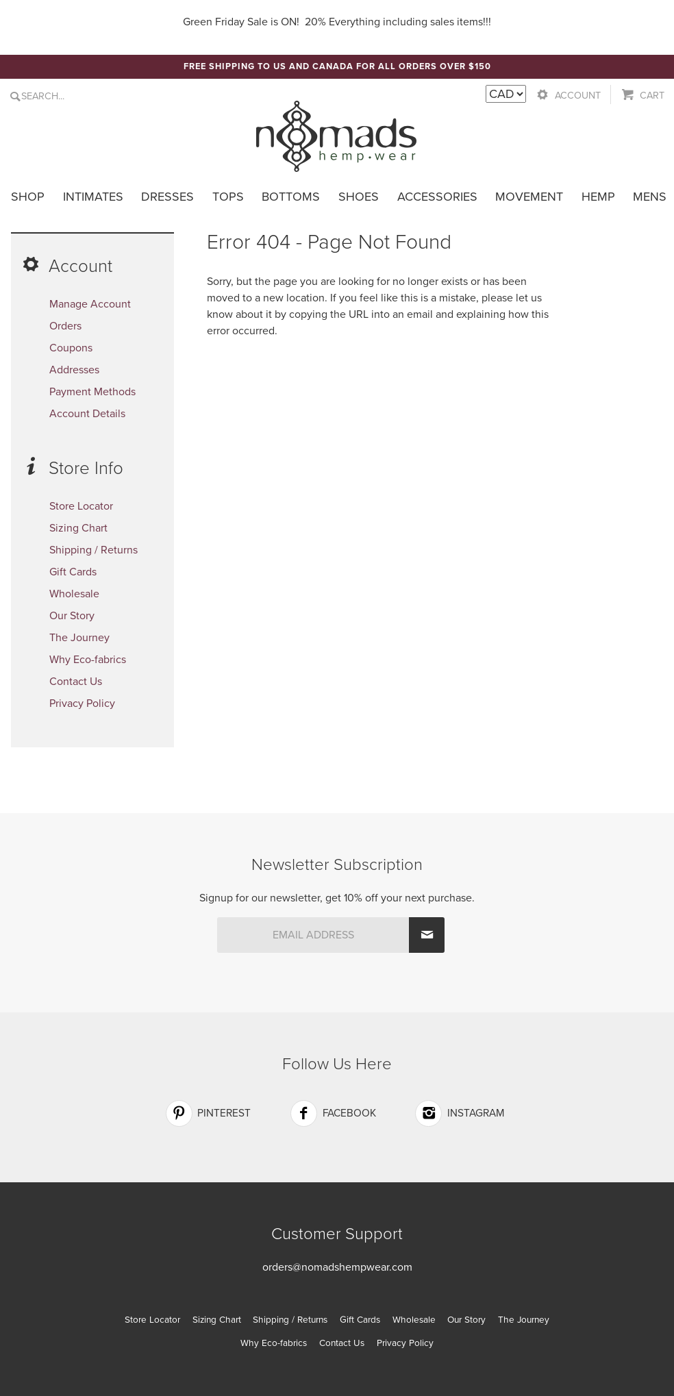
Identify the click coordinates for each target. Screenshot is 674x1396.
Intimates (93, 196)
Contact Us (75, 681)
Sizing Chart (78, 528)
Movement (529, 196)
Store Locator (81, 506)
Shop (28, 196)
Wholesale (74, 594)
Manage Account (90, 304)
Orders (65, 326)
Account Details (87, 414)
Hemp (598, 196)
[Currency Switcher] (506, 94)
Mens (649, 196)
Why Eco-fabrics (87, 659)
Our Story (72, 616)
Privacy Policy (82, 703)
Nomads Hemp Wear (336, 136)
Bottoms (291, 196)
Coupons (70, 348)
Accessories (437, 196)
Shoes (358, 196)
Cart (652, 95)
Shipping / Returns (93, 550)
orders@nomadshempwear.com (337, 1267)
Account (578, 95)
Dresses (167, 196)
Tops (228, 196)
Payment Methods (92, 392)
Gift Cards (73, 572)
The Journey (79, 638)
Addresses (74, 370)
